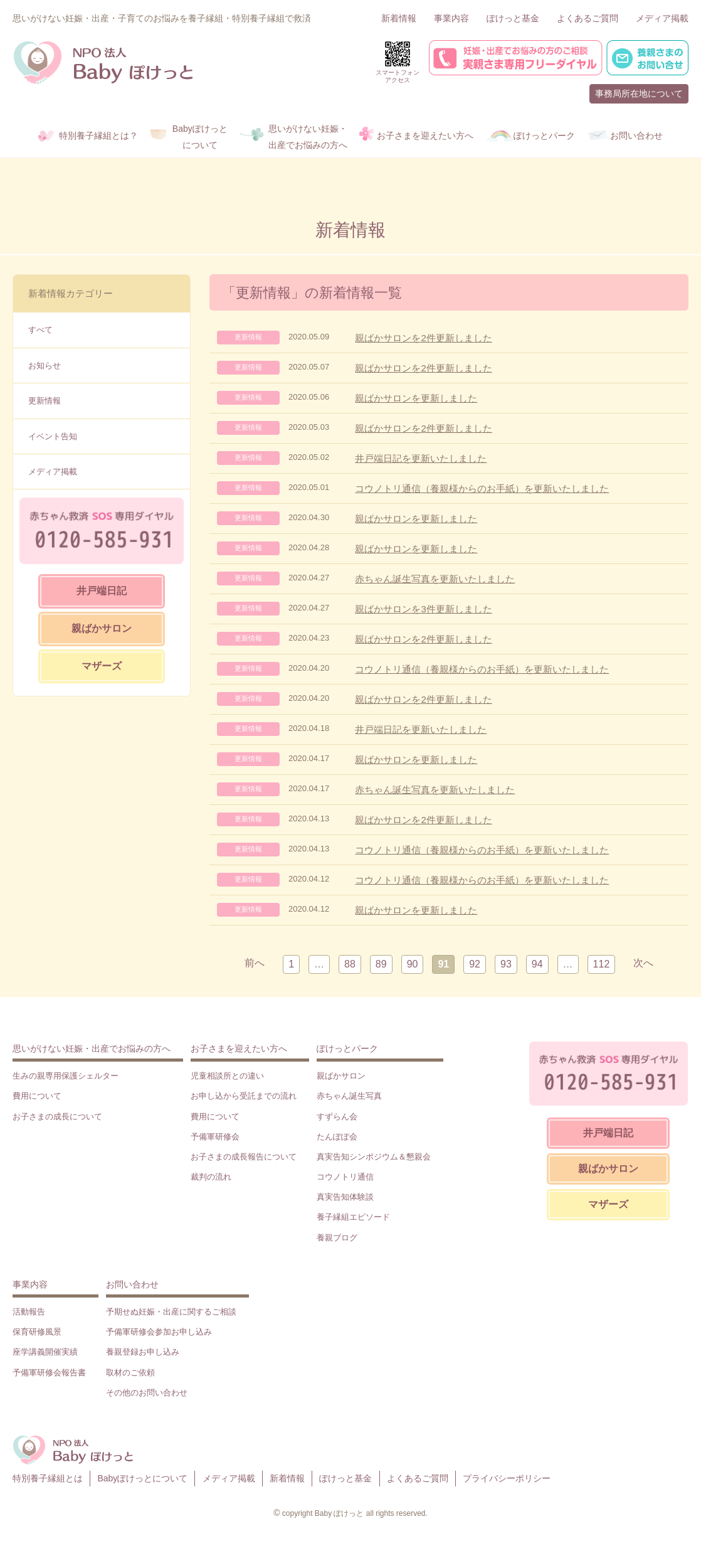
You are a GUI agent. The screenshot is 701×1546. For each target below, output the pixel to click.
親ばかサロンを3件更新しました (423, 609)
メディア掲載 (662, 18)
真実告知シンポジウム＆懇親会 (374, 1156)
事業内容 (451, 18)
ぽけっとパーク (347, 1048)
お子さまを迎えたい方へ (239, 1048)
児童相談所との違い (227, 1075)
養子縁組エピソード (353, 1217)
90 (412, 964)
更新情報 (44, 400)
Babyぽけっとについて (142, 1478)
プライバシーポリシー (507, 1478)
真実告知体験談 (345, 1197)
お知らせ (44, 365)
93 (506, 964)
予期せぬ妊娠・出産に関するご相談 (171, 1311)
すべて (40, 329)
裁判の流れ (211, 1176)
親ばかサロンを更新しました (416, 398)
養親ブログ (337, 1237)
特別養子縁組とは (48, 1478)
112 (601, 964)
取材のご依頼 (130, 1372)
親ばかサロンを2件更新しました (423, 338)
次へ (643, 962)
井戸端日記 (101, 590)
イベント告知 (52, 436)
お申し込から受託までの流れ (244, 1096)
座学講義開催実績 (45, 1352)
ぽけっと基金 (513, 18)
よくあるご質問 (587, 18)
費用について (37, 1096)
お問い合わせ (132, 1284)
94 (537, 964)
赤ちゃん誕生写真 (349, 1096)
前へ (255, 962)
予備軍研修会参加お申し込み (159, 1331)
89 (381, 964)
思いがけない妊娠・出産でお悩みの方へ (92, 1048)
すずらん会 (337, 1116)
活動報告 (29, 1311)
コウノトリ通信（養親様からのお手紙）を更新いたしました (482, 488)
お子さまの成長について (57, 1116)
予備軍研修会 (215, 1136)
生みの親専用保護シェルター (66, 1075)
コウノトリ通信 (345, 1176)
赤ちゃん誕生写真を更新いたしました (435, 578)
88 (350, 964)
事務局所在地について (639, 93)
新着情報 (398, 18)
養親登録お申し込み (142, 1352)
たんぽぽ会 (337, 1136)
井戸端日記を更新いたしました (421, 458)
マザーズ (102, 666)
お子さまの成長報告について (244, 1156)
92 (474, 964)
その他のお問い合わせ (146, 1392)
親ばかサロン (101, 628)
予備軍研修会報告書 (49, 1372)
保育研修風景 (37, 1331)
